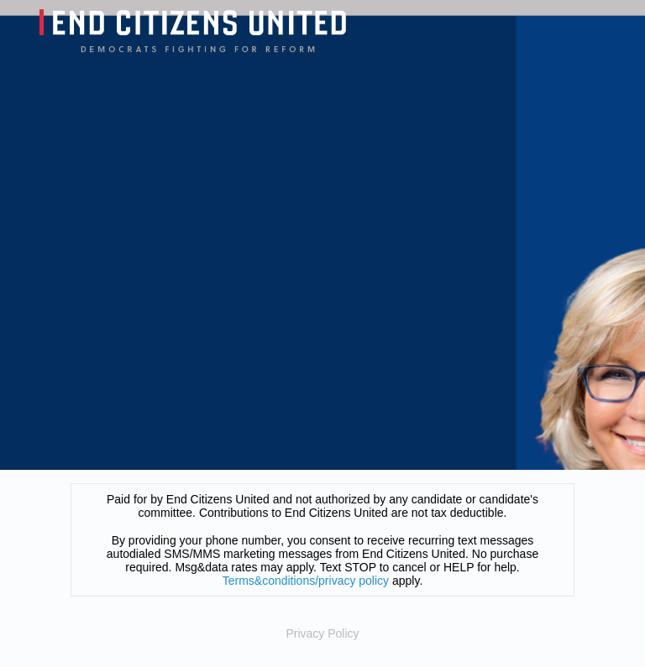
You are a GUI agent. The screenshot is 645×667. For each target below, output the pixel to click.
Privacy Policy (322, 633)
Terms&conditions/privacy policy (306, 580)
